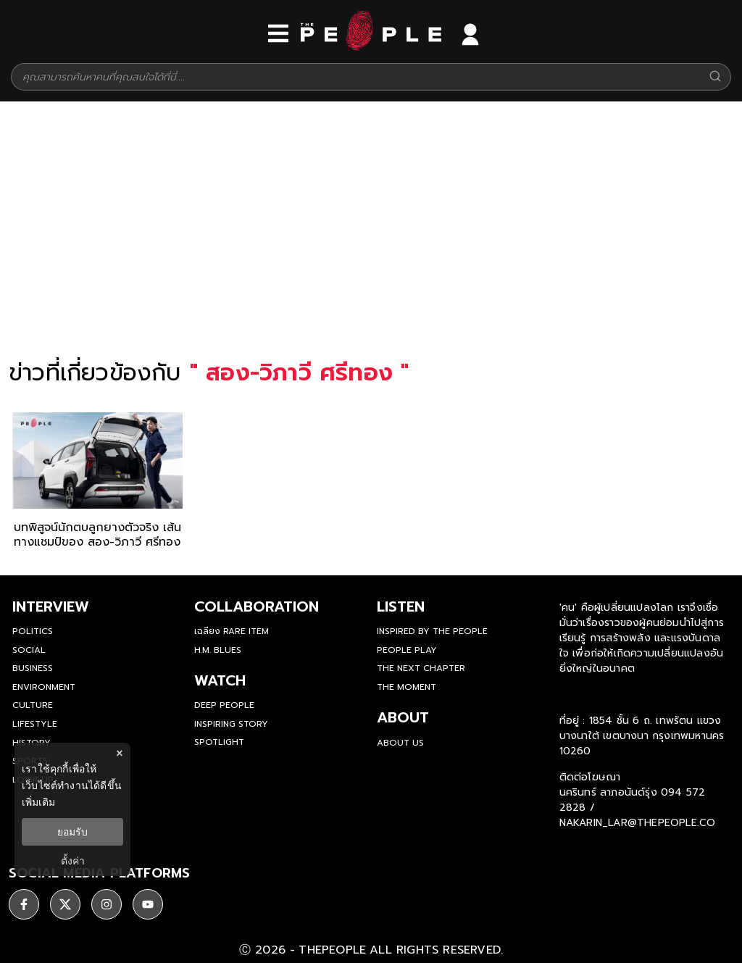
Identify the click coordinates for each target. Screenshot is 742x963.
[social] (24, 901)
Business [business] (32, 668)
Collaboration (256, 606)
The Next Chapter (421, 668)
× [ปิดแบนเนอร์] (119, 753)
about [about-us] (403, 717)
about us (400, 742)
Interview (50, 606)
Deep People (224, 705)
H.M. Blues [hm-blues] (217, 649)
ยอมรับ (72, 832)
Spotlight (219, 742)
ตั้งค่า (73, 861)
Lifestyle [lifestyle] (34, 723)
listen (401, 606)
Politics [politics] (32, 631)
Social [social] (29, 649)
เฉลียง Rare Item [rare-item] (231, 631)
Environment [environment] (43, 686)
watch (220, 680)
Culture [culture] (32, 705)
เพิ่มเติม (38, 802)
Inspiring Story (231, 723)
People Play (407, 649)
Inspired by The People (432, 631)
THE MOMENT (406, 686)
